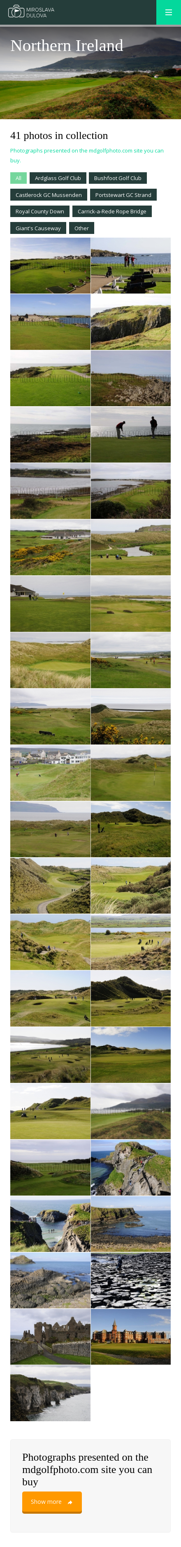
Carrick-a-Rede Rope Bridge (112, 211)
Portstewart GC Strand (123, 195)
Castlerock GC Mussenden (49, 195)
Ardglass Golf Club (58, 178)
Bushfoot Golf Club (118, 178)
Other (81, 228)
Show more (52, 1501)
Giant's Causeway (38, 228)
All (18, 178)
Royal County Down (40, 211)
